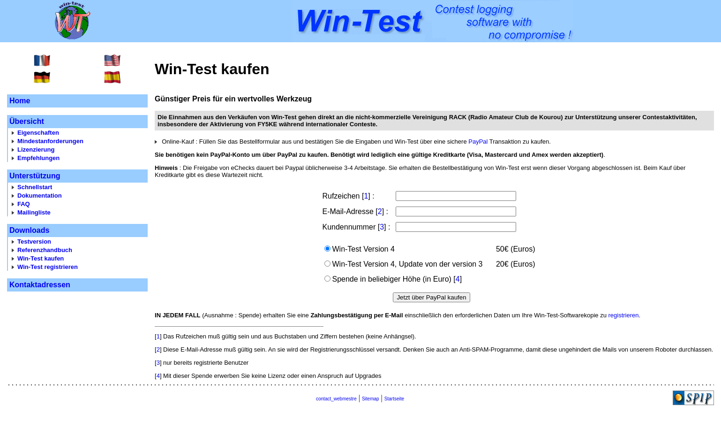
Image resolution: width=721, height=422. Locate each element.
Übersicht (26, 121)
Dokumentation (39, 195)
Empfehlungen (38, 157)
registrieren (623, 315)
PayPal (478, 141)
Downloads (29, 230)
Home (19, 101)
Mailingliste (34, 212)
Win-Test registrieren (47, 266)
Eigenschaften (38, 132)
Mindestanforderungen (50, 141)
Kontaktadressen (39, 285)
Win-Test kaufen (40, 258)
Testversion (34, 241)
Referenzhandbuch (44, 249)
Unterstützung (34, 176)
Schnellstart (34, 187)
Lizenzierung (35, 149)
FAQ (23, 203)
